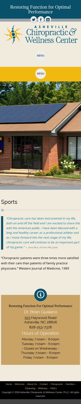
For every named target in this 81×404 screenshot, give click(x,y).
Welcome (19, 384)
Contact (44, 384)
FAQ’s (53, 388)
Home (9, 384)
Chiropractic (56, 384)
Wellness (42, 388)
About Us (32, 384)
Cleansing (30, 388)
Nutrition (70, 384)
